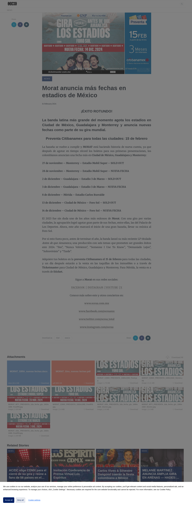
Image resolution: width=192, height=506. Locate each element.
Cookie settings (34, 500)
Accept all (9, 500)
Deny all (20, 500)
